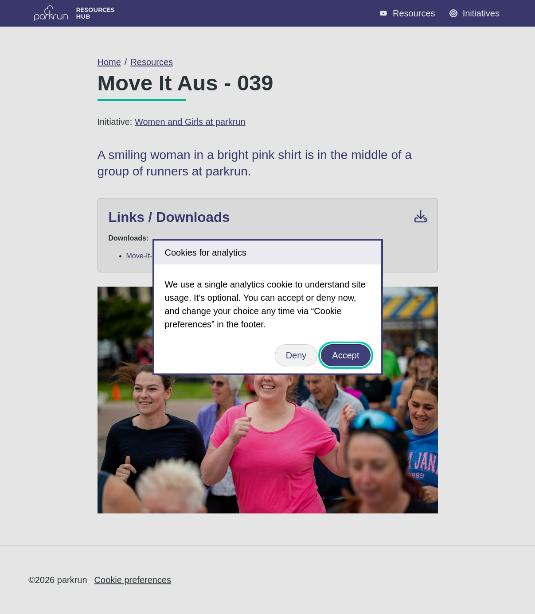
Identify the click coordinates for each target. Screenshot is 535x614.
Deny (296, 355)
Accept (345, 355)
